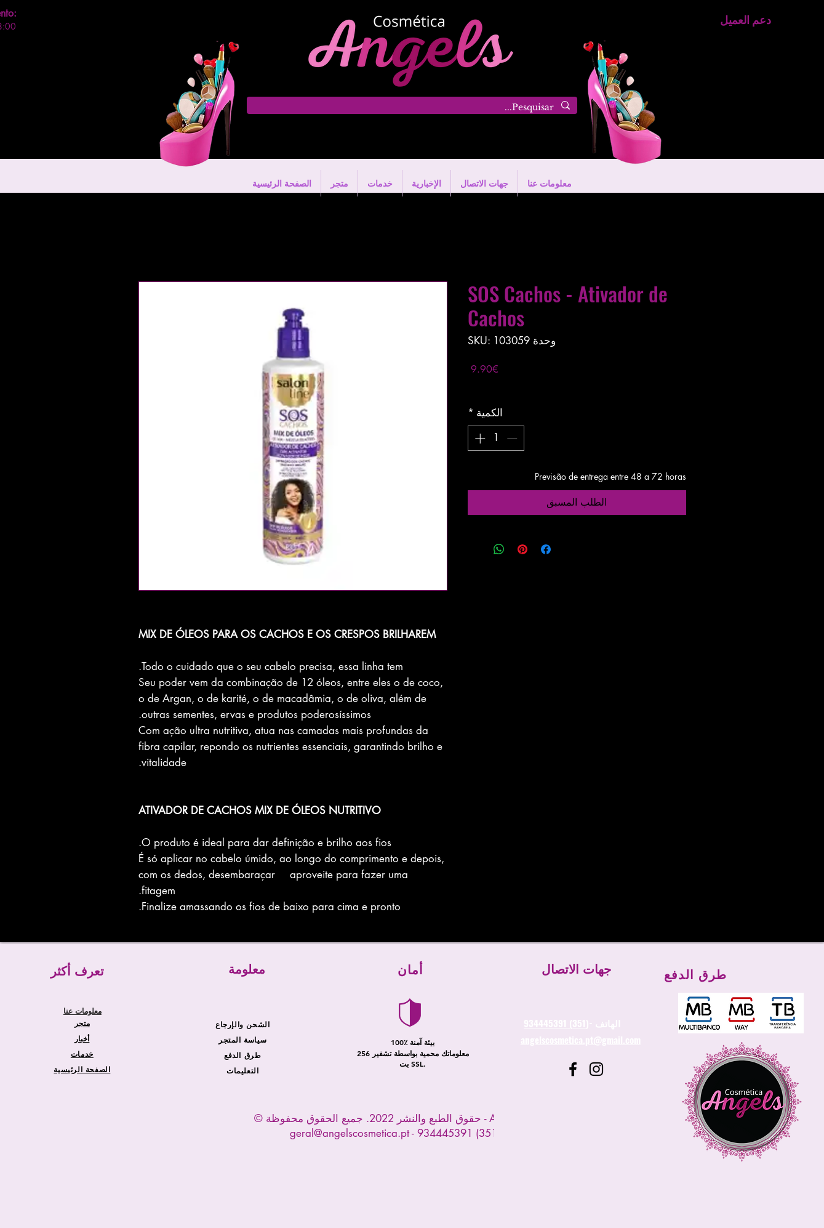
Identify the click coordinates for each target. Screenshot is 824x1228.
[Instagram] (596, 1069)
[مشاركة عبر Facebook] (545, 549)
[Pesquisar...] (413, 108)
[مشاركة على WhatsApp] (499, 549)
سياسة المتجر (242, 1039)
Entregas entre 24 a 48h (513, 387)
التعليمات (242, 1070)
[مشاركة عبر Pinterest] (522, 549)
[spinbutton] (495, 438)
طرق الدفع (242, 1055)
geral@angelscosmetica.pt (349, 1133)
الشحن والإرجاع (242, 1024)
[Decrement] (513, 438)
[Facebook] (573, 1069)
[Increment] (479, 438)
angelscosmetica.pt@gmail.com (581, 1039)
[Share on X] (475, 549)
